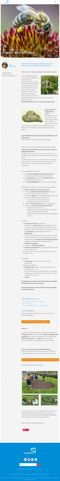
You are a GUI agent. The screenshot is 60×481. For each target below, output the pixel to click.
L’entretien (28, 303)
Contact (39, 469)
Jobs (35, 469)
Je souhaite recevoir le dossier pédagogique (35, 322)
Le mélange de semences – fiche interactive (37, 305)
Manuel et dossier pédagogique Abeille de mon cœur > (37, 64)
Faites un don (21, 469)
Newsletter (29, 469)
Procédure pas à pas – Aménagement (35, 301)
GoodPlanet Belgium (5, 2)
